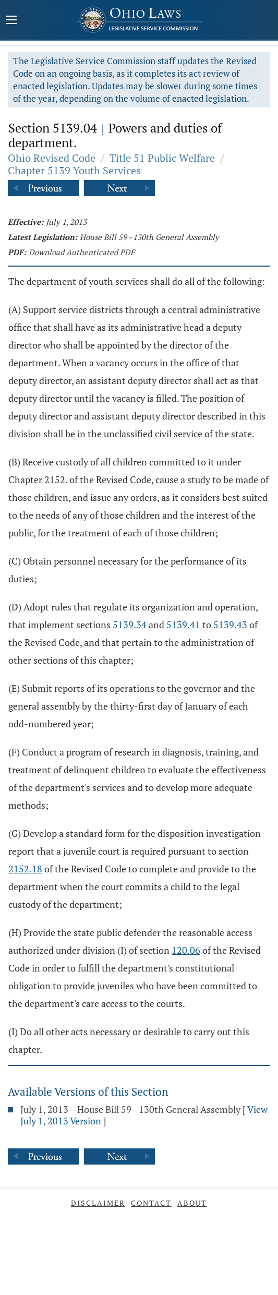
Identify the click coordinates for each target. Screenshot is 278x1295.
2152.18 (25, 868)
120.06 (186, 950)
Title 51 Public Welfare (162, 158)
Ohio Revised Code (51, 158)
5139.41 (183, 624)
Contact (151, 1203)
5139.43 (230, 624)
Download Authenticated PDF (82, 252)
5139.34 (130, 624)
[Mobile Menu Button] (11, 21)
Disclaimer (98, 1203)
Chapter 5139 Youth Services (74, 170)
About (192, 1203)
